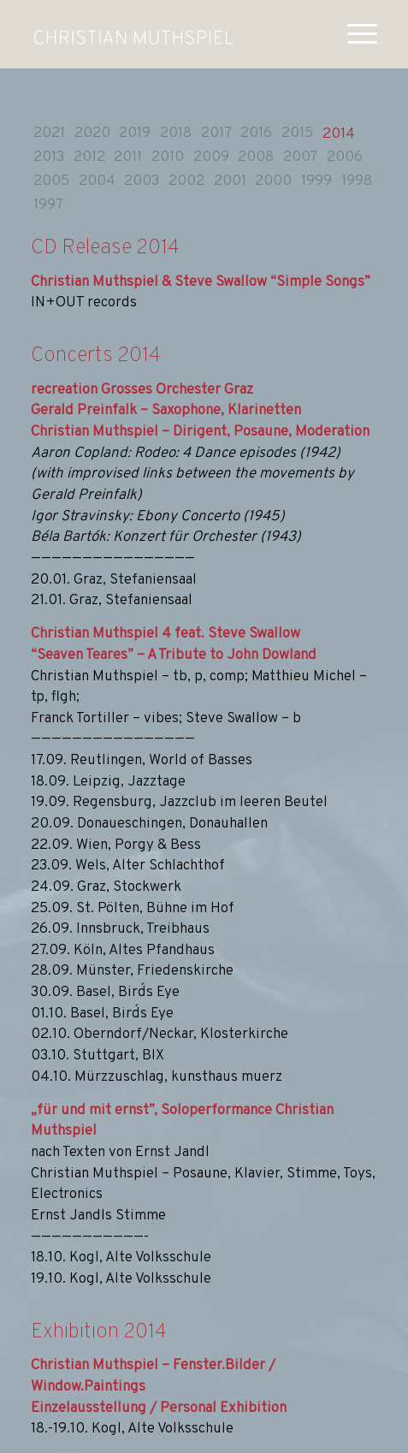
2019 (135, 133)
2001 (230, 181)
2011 (128, 157)
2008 (256, 157)
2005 (51, 181)
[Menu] (353, 34)
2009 (211, 157)
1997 (48, 205)
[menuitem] (353, 34)
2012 (89, 157)
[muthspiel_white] (133, 34)
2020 (92, 133)
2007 (300, 157)
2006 (345, 157)
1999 (316, 181)
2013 (48, 157)
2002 (186, 181)
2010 (167, 157)
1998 (356, 181)
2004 (97, 181)
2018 (176, 133)
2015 (297, 133)
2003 (141, 181)
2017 (216, 133)
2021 (49, 133)
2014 (338, 134)
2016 (256, 133)
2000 (273, 181)
